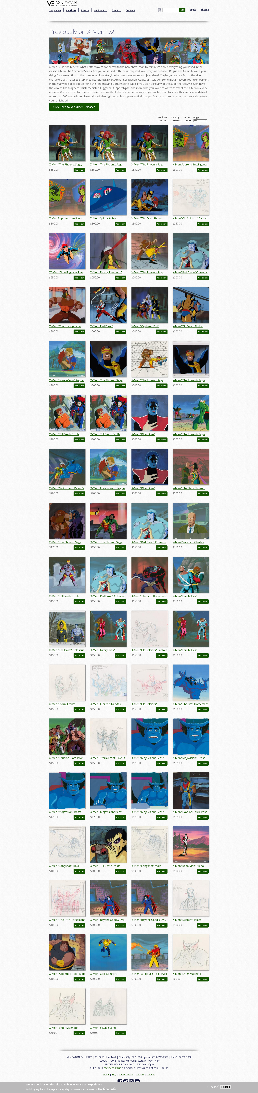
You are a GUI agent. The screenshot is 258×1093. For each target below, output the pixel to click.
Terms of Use (126, 1074)
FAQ (114, 1074)
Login (193, 9)
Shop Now (55, 10)
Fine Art (116, 10)
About (106, 1074)
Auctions (71, 10)
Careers (140, 1074)
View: (196, 118)
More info (109, 1089)
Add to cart (79, 170)
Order (187, 117)
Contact (130, 10)
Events (85, 10)
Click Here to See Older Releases (74, 107)
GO (182, 10)
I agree (225, 1086)
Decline (213, 1087)
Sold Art (162, 117)
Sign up (205, 9)
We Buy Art (100, 10)
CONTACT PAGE (112, 1068)
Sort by (175, 117)
